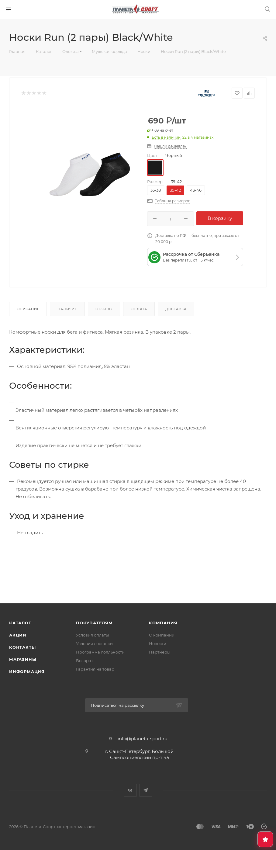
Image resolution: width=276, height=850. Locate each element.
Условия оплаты (92, 635)
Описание (28, 309)
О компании (161, 635)
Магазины (22, 659)
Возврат (84, 660)
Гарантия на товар (95, 669)
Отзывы (104, 309)
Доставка (176, 309)
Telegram (145, 790)
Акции (17, 635)
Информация (27, 671)
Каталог (20, 622)
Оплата (139, 309)
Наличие (67, 309)
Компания (163, 622)
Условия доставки (94, 643)
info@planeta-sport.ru (142, 738)
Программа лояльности (100, 652)
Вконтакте (130, 790)
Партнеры (159, 652)
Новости (157, 643)
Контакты (22, 647)
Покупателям (94, 622)
